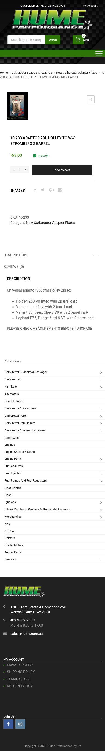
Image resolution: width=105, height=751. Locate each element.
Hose (8, 495)
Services (10, 559)
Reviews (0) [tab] (13, 266)
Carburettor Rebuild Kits (20, 423)
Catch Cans (12, 437)
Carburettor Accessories (20, 408)
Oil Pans (10, 531)
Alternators (12, 394)
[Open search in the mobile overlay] (33, 39)
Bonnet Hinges (14, 401)
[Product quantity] (19, 169)
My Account (90, 5)
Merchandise (13, 516)
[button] (91, 99)
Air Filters (11, 386)
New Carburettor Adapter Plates (76, 72)
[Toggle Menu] (99, 54)
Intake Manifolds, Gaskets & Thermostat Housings (38, 509)
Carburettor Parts (16, 415)
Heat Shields (13, 488)
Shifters (10, 538)
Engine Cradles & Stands (20, 451)
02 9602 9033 (56, 5)
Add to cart (62, 170)
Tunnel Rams (13, 552)
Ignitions (10, 502)
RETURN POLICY (19, 686)
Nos (7, 524)
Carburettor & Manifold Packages (26, 372)
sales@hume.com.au (26, 634)
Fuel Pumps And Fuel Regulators (26, 480)
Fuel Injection (13, 473)
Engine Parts (13, 458)
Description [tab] (15, 255)
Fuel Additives (14, 466)
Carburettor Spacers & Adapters (32, 72)
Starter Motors (14, 545)
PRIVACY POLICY (20, 665)
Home (4, 72)
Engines (10, 444)
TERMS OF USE (19, 679)
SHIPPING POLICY (21, 672)
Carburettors (13, 379)
